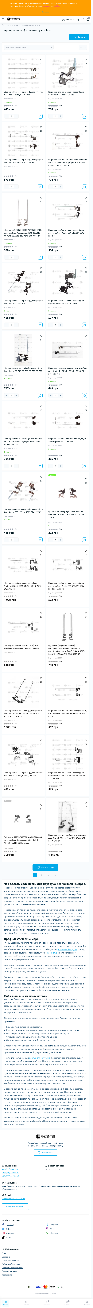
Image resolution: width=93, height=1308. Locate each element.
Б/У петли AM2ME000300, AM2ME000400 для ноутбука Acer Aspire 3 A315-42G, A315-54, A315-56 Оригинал (23, 840)
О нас (4, 1253)
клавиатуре (53, 952)
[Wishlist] (41, 59)
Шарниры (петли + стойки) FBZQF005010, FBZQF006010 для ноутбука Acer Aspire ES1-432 (67, 713)
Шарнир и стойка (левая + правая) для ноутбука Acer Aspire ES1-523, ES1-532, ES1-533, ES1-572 (66, 586)
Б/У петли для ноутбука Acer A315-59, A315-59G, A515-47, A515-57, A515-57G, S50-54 (66, 514)
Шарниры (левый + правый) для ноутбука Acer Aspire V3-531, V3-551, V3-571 (23, 774)
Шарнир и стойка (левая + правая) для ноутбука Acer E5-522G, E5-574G (66, 302)
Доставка (6, 1257)
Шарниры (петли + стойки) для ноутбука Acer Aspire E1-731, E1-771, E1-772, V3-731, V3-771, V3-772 (23, 713)
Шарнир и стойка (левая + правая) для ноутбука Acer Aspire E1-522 (66, 93)
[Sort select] (29, 47)
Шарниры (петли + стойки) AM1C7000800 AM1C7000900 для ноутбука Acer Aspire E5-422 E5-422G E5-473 (67, 162)
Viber (49, 1228)
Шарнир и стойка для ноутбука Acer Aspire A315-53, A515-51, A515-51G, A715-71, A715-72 (23, 586)
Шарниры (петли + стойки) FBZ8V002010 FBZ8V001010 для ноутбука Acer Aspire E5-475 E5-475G (23, 442)
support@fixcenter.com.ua (13, 1198)
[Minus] (6, 116)
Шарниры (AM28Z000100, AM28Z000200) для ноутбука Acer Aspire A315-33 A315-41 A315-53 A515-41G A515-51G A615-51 (23, 233)
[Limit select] (83, 47)
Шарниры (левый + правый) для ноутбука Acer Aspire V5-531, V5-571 (23, 302)
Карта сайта (7, 1275)
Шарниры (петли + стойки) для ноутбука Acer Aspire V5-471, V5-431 (67, 440)
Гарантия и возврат (10, 1260)
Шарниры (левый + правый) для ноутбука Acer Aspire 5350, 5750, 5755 (23, 93)
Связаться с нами (9, 1271)
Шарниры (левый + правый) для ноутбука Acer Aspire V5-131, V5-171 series (23, 160)
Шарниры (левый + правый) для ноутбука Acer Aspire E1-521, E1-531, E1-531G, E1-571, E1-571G (67, 371)
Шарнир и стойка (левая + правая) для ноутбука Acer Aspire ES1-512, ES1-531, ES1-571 (66, 233)
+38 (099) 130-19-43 (10, 1173)
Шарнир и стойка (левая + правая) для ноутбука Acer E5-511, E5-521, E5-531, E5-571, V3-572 (67, 776)
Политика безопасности (12, 1268)
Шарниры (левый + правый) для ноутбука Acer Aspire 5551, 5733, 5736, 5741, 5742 (23, 510)
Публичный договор (11, 1264)
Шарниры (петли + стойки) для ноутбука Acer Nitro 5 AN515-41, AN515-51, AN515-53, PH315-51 (67, 838)
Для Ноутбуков (12, 25)
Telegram (51, 1224)
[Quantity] (11, 116)
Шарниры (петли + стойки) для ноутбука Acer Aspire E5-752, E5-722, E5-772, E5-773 (23, 369)
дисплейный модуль (66, 949)
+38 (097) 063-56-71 (10, 1169)
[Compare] (41, 63)
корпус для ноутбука (39, 1058)
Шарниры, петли (27, 25)
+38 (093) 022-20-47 (10, 1176)
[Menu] (3, 19)
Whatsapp (51, 1233)
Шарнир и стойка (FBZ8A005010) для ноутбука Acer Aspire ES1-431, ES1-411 (21, 646)
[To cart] (40, 116)
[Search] (83, 19)
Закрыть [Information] (45, 12)
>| (55, 875)
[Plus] (16, 116)
